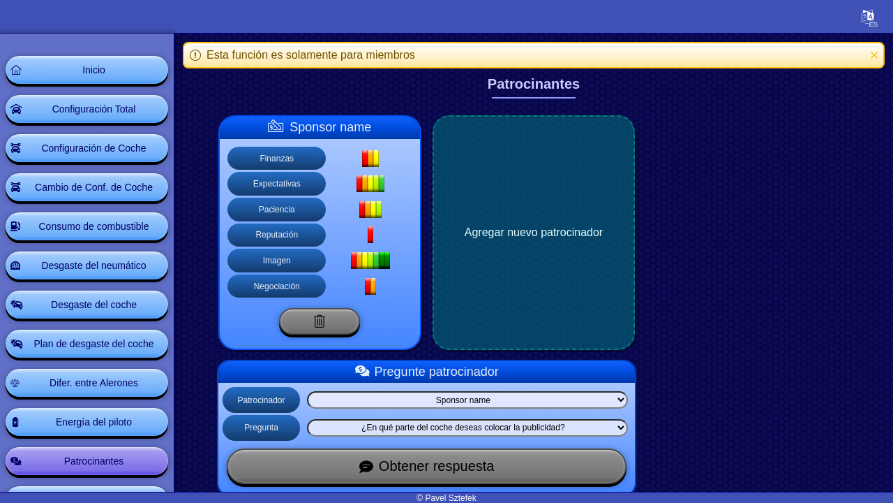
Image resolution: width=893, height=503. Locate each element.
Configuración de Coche (93, 148)
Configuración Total (94, 109)
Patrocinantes (94, 461)
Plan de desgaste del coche (93, 343)
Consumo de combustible (94, 226)
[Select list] (467, 400)
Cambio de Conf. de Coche (94, 187)
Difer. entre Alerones (94, 382)
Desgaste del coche (94, 304)
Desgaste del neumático (93, 265)
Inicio (93, 69)
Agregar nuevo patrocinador (534, 232)
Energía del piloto (94, 422)
